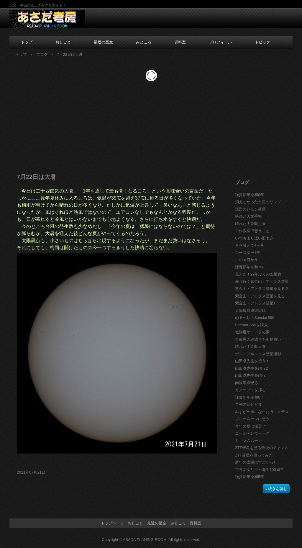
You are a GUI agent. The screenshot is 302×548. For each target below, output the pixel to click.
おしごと (63, 42)
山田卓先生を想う (250, 375)
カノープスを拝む (250, 390)
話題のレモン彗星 (250, 209)
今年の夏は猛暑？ (250, 426)
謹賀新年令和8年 (249, 195)
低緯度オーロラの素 (252, 332)
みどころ (143, 42)
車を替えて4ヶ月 (249, 245)
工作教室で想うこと (252, 231)
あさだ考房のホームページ (47, 19)
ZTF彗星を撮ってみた (254, 455)
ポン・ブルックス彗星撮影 (258, 354)
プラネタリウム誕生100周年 (259, 469)
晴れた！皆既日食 (250, 346)
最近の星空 (103, 42)
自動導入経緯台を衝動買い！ (260, 339)
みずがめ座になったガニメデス (262, 412)
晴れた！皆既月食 (250, 223)
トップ (26, 42)
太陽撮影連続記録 (250, 310)
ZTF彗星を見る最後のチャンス (261, 448)
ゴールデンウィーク (252, 433)
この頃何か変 (246, 259)
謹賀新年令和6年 (249, 397)
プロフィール (220, 42)
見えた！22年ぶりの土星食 (258, 274)
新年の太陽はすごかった (256, 462)
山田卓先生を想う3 (251, 361)
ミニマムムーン (248, 440)
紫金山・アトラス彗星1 (255, 303)
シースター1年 (247, 252)
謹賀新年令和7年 (249, 267)
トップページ (112, 523)
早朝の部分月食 (248, 404)
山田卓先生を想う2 (251, 368)
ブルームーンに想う (252, 419)
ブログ (42, 54)
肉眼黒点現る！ (248, 383)
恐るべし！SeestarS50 (254, 317)
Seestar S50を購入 (251, 325)
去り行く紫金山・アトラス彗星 (262, 281)
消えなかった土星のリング (258, 202)
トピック (262, 42)
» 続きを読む (276, 489)
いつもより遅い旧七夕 (254, 238)
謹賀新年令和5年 (249, 476)
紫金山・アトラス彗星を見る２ (262, 288)
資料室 (180, 42)
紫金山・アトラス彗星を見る (260, 296)
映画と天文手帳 (248, 216)
